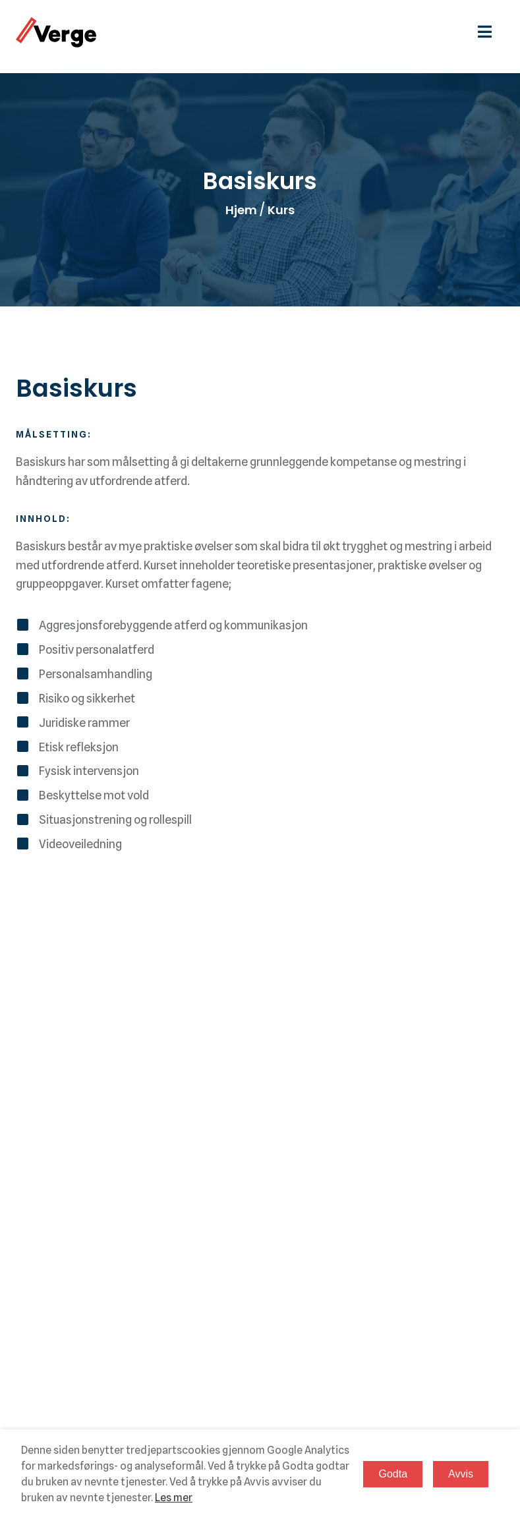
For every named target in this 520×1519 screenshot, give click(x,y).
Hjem (241, 210)
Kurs (281, 210)
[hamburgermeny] (491, 32)
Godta (392, 1473)
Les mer (173, 1497)
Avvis (460, 1473)
